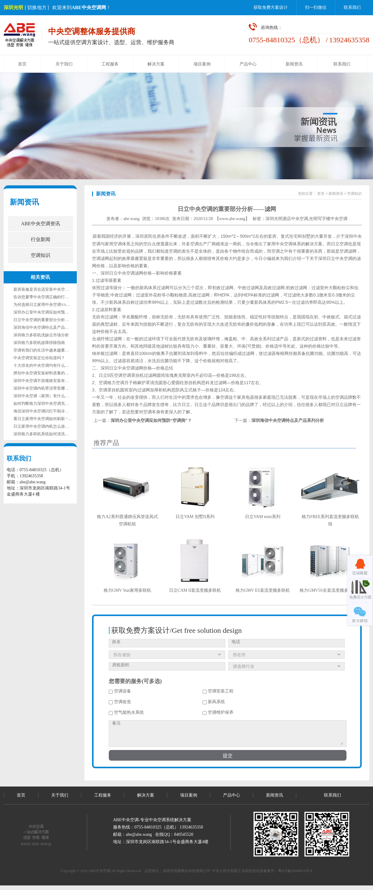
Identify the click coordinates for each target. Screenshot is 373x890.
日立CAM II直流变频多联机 (195, 590)
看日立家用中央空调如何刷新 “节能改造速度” (53, 418)
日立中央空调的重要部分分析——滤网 (47, 319)
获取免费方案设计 (271, 7)
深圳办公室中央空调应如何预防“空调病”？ (50, 312)
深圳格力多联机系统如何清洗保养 (43, 434)
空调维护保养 (218, 712)
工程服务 (110, 64)
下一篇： (279, 420)
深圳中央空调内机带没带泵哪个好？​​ (45, 388)
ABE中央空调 (99, 871)
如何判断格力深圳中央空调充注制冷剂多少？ (53, 403)
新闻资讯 (294, 64)
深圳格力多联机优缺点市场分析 (41, 335)
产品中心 (248, 64)
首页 (22, 64)
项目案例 (202, 64)
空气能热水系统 (126, 712)
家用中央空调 (280, 243)
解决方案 (156, 64)
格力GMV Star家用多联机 (127, 590)
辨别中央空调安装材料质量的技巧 (43, 373)
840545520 (183, 834)
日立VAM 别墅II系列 (195, 516)
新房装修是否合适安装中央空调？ (43, 289)
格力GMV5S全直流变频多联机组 (330, 590)
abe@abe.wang (139, 834)
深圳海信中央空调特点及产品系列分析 (47, 327)
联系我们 (352, 7)
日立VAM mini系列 (262, 516)
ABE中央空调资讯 (40, 223)
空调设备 (120, 691)
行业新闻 (40, 239)
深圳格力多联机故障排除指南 (39, 342)
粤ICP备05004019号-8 (295, 871)
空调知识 (40, 255)
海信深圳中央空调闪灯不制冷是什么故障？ (51, 411)
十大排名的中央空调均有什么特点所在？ (49, 365)
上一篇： (143, 420)
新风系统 (214, 701)
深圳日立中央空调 (335, 258)
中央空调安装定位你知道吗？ (39, 358)
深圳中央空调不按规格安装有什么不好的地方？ (55, 380)
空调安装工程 (218, 691)
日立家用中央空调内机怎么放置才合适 (47, 426)
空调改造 (120, 701)
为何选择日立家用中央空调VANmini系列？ (50, 304)
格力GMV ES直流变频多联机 (263, 590)
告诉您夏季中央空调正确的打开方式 (45, 297)
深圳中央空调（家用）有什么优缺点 (45, 396)
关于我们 (64, 64)
